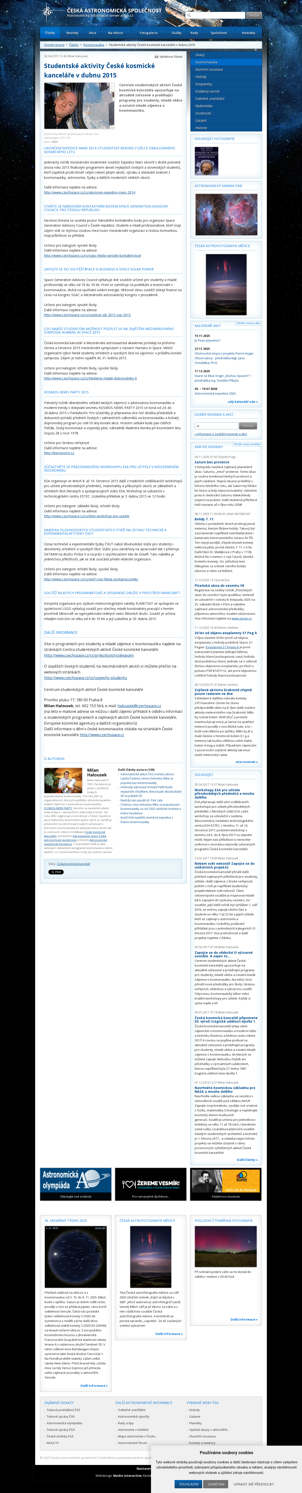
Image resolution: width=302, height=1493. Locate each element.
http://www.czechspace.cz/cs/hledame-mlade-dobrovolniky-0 (90, 378)
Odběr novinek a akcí (214, 414)
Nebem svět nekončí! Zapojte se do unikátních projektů (225, 865)
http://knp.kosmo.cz (59, 453)
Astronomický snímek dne (218, 186)
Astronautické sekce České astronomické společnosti (75, 838)
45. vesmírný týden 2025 (66, 1220)
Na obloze (115, 33)
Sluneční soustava (209, 69)
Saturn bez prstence (212, 462)
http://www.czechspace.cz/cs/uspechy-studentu (85, 677)
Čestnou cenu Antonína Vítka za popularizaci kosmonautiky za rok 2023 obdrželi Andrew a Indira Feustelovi (151, 809)
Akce (92, 33)
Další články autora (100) (136, 770)
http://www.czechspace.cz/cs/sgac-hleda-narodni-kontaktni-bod (92, 255)
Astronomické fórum (132, 1443)
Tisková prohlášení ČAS (63, 1410)
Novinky (73, 33)
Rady (194, 33)
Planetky (195, 1423)
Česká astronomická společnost (73, 1458)
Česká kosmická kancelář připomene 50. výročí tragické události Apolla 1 (226, 1020)
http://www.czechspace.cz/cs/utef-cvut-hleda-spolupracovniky (91, 579)
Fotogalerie (149, 33)
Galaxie (194, 1416)
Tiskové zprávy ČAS (61, 1416)
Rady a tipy (126, 1423)
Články (50, 33)
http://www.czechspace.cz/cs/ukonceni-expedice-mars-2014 (89, 192)
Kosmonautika (94, 45)
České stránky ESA (60, 1436)
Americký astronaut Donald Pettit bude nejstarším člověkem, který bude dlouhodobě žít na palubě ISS (151, 791)
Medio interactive (127, 1475)
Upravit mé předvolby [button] (254, 1484)
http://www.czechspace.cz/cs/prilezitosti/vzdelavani (89, 655)
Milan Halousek (77, 56)
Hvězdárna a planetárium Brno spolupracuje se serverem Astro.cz (147, 1458)
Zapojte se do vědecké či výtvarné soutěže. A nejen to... (224, 954)
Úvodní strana (54, 45)
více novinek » (247, 762)
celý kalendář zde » (243, 402)
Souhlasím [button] (188, 1484)
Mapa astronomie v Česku (136, 1436)
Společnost (219, 33)
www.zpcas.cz (242, 618)
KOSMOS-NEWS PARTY (58, 808)
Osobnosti (203, 113)
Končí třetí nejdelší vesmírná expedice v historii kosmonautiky (147, 820)
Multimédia (203, 106)
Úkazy (200, 55)
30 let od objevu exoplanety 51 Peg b (226, 633)
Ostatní (200, 120)
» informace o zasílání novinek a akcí (221, 434)
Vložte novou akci (248, 323)
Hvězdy (200, 76)
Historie (201, 128)
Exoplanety (203, 84)
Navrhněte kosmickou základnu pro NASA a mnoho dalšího (225, 1089)
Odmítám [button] (216, 1484)
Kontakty (248, 33)
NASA (55, 141)
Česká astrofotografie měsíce (222, 246)
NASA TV (53, 1443)
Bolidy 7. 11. (204, 519)
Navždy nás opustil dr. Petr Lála (142, 800)
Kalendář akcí (207, 325)
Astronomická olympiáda (64, 1423)
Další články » (247, 1160)
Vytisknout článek (170, 57)
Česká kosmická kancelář (73, 864)
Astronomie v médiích (133, 1430)
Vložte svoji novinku (247, 444)
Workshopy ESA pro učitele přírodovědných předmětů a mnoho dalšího (224, 794)
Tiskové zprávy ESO (61, 1430)
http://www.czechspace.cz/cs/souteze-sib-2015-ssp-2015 (87, 315)
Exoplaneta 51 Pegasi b (222, 647)
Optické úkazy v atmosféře (208, 1430)
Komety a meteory (202, 1443)
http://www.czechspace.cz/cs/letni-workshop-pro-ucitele (86, 516)
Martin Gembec (228, 628)
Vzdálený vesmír (207, 91)
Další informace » (94, 1385)
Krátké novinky (209, 447)
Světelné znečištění (209, 98)
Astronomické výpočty (133, 1416)
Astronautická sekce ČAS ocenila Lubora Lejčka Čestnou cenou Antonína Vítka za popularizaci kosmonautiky (147, 778)
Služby (176, 33)
